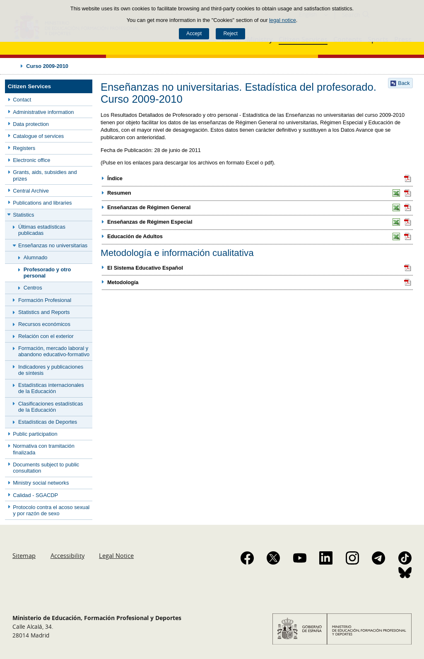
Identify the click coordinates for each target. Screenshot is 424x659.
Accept (194, 33)
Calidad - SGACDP (35, 495)
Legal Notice (116, 555)
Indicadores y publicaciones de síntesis (50, 370)
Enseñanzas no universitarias (52, 245)
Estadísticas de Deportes (47, 422)
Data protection (31, 124)
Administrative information (43, 112)
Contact (22, 100)
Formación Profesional (44, 300)
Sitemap (24, 555)
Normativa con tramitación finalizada (44, 449)
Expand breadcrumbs (13, 66)
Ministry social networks (41, 483)
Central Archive (31, 191)
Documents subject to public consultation (46, 467)
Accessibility (67, 555)
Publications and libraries (42, 203)
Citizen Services (29, 86)
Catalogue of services (38, 136)
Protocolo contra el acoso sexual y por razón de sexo (51, 510)
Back (404, 83)
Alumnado (36, 257)
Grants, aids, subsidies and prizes (45, 175)
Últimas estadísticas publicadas (41, 230)
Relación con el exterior (46, 336)
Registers (24, 148)
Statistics (23, 215)
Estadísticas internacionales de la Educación (51, 388)
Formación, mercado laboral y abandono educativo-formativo (53, 351)
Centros (33, 288)
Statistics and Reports (44, 312)
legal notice (282, 20)
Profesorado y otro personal (47, 272)
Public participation (35, 434)
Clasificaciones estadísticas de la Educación (50, 407)
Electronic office (31, 160)
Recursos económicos (44, 324)
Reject (230, 33)
